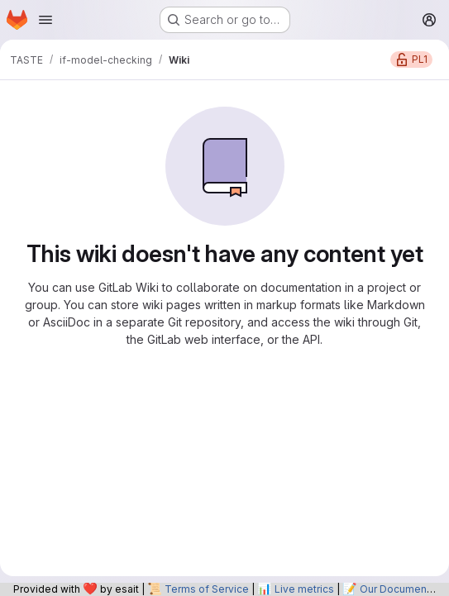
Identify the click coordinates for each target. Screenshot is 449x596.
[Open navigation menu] (45, 20)
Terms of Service (207, 589)
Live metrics (304, 589)
